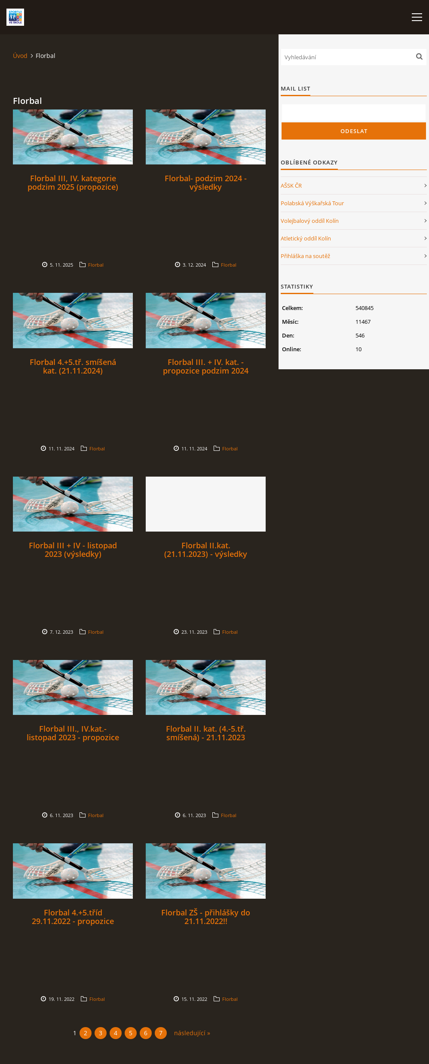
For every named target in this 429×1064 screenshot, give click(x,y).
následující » (192, 1033)
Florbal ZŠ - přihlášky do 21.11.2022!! (205, 916)
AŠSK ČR (291, 185)
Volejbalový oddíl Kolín (310, 221)
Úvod (20, 56)
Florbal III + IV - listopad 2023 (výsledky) (73, 549)
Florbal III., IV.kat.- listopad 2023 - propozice (73, 733)
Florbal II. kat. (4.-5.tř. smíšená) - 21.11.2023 (206, 733)
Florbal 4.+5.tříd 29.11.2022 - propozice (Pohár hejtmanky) (73, 921)
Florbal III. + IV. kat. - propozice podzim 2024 (205, 366)
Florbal (96, 264)
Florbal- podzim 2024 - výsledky (206, 182)
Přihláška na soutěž (305, 256)
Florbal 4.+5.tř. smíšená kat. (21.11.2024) (73, 366)
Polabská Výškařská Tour (312, 203)
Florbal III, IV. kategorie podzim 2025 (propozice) (73, 182)
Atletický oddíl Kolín (306, 238)
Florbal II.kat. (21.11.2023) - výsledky (205, 549)
